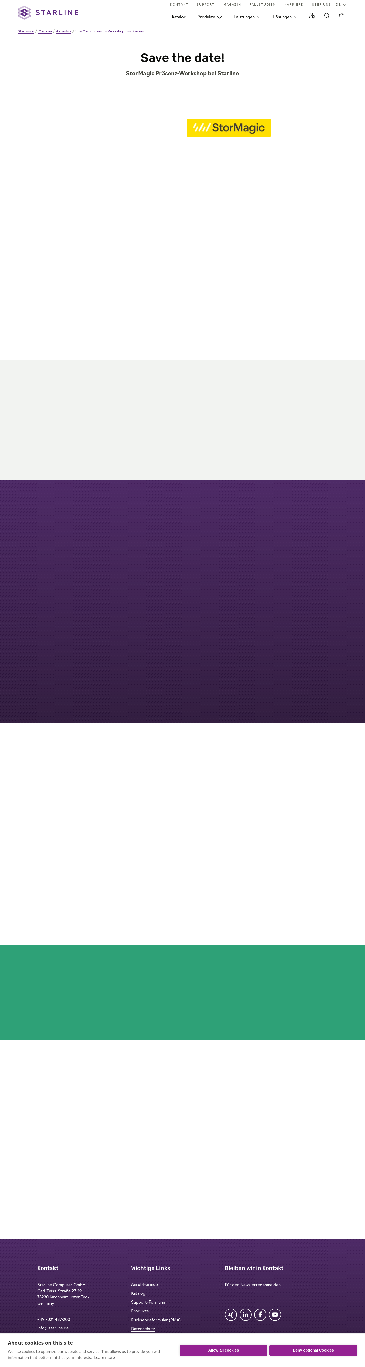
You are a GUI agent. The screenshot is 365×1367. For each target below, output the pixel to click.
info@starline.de (53, 1328)
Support (206, 4)
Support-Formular (148, 1302)
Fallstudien (263, 4)
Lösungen (282, 17)
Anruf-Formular (145, 1285)
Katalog (179, 17)
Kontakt (179, 4)
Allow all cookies (223, 1350)
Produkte (206, 17)
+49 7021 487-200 (53, 1320)
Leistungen (244, 17)
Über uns (321, 4)
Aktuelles (63, 32)
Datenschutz (143, 1329)
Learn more (104, 1357)
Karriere (293, 4)
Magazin (232, 4)
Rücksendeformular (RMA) (156, 1320)
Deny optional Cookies (313, 1350)
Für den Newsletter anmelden (253, 1285)
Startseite (26, 32)
